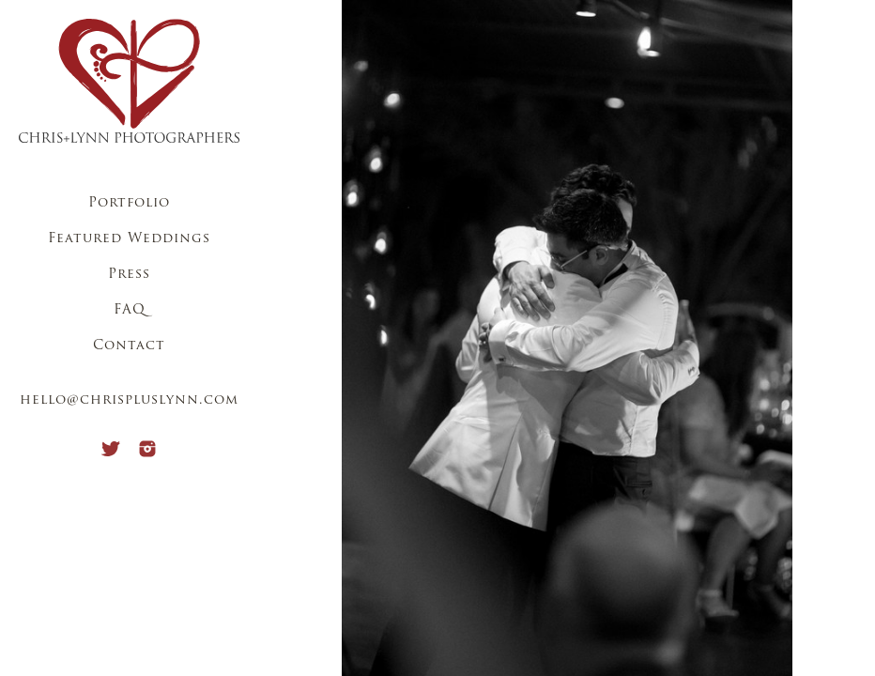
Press (129, 275)
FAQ (130, 310)
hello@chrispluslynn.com (129, 400)
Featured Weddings (129, 239)
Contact (129, 346)
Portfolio (129, 203)
